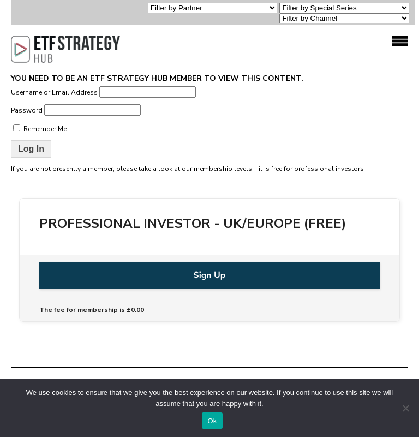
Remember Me (40, 129)
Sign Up (210, 275)
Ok (212, 421)
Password (27, 110)
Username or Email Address (54, 92)
